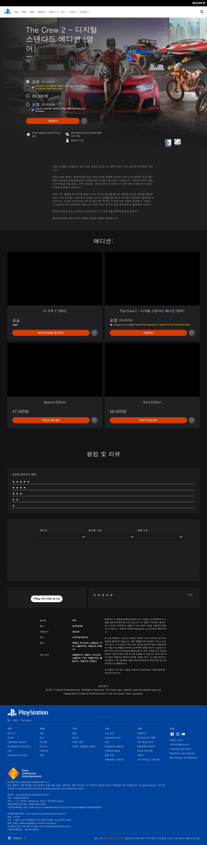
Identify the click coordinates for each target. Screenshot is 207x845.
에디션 (43, 530)
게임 (16, 12)
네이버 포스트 (176, 739)
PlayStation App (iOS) (180, 748)
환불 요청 (109, 755)
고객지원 (83, 12)
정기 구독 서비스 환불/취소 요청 (184, 838)
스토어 (72, 12)
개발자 (140, 755)
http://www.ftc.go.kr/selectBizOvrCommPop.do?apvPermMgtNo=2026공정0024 (62, 807)
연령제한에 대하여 (146, 746)
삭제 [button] (189, 595)
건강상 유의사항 (145, 750)
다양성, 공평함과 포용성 (84, 746)
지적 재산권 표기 (145, 741)
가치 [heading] (74, 728)
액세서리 (44, 750)
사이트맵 (162, 838)
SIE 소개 (11, 733)
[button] (46, 599)
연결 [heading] (172, 728)
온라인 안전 (78, 741)
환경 (74, 733)
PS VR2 (43, 741)
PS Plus (41, 12)
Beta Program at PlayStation (183, 757)
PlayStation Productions (18, 746)
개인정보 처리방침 (114, 838)
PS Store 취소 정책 (146, 737)
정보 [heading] (9, 728)
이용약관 (141, 733)
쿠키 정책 (150, 838)
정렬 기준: (143, 530)
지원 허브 (109, 733)
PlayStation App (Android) (182, 753)
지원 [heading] (107, 728)
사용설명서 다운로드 (114, 759)
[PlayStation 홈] (7, 12)
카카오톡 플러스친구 (179, 744)
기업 (9, 750)
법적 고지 (98, 838)
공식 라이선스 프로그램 (148, 759)
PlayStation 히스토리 (17, 755)
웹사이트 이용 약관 (135, 838)
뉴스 (63, 12)
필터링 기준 (95, 530)
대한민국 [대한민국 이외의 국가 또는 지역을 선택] (16, 838)
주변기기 (53, 12)
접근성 (75, 737)
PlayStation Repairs (114, 746)
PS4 (31, 12)
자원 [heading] (139, 728)
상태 (107, 741)
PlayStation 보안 (112, 737)
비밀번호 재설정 (112, 750)
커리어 (10, 737)
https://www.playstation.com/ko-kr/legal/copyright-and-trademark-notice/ (47, 788)
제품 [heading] (42, 728)
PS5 (24, 12)
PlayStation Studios (16, 741)
